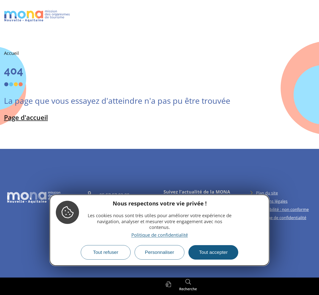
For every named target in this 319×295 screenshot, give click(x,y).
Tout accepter (213, 252)
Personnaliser (159, 252)
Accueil (11, 53)
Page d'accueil (26, 117)
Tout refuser (105, 252)
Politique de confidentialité (159, 235)
